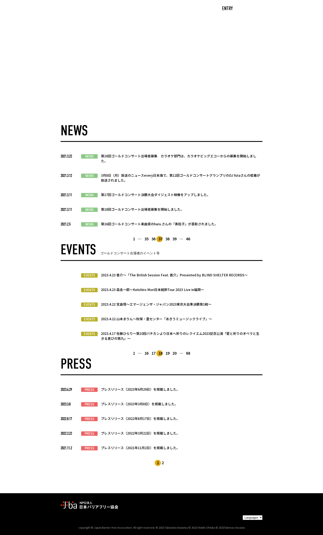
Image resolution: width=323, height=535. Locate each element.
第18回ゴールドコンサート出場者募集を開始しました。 (142, 209)
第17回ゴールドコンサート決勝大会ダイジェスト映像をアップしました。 (155, 194)
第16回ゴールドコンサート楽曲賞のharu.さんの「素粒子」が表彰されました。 (159, 223)
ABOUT (121, 9)
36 (153, 238)
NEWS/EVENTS (152, 9)
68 (188, 353)
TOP (78, 9)
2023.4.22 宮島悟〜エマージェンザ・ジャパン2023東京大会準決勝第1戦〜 (156, 304)
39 (174, 238)
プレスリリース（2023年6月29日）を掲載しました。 (140, 389)
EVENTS (89, 275)
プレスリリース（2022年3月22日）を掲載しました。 (140, 433)
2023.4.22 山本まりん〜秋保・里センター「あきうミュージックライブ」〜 (156, 318)
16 (146, 353)
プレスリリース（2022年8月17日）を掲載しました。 (140, 418)
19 (167, 353)
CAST (99, 9)
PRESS (89, 390)
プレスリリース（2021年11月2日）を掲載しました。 (140, 447)
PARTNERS (185, 9)
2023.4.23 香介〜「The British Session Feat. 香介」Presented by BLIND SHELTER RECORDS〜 (174, 274)
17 (153, 353)
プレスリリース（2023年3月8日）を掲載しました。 (139, 403)
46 (188, 238)
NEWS (89, 156)
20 (174, 353)
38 (167, 238)
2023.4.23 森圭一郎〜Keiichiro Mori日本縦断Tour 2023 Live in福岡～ (152, 289)
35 (146, 238)
